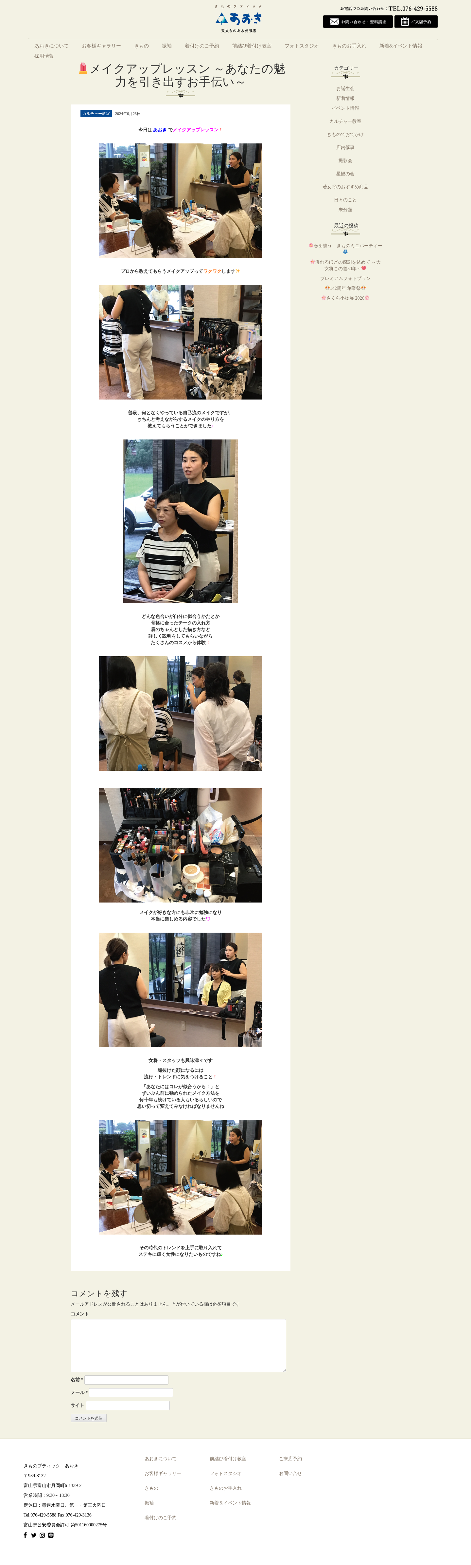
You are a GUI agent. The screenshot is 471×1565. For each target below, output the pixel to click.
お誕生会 (345, 88)
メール (79, 1392)
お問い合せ (290, 1473)
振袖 (167, 45)
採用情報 (44, 56)
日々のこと (345, 199)
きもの (141, 45)
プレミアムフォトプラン (345, 278)
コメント (80, 1314)
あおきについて (51, 45)
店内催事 (345, 147)
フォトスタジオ (302, 45)
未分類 (345, 209)
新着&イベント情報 (400, 45)
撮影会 (345, 160)
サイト (77, 1405)
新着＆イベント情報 (230, 1503)
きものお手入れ (349, 45)
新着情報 (345, 98)
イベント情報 (345, 108)
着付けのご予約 (202, 45)
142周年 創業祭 (345, 288)
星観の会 (345, 173)
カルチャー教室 (345, 121)
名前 (77, 1379)
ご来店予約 (290, 1459)
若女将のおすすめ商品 (345, 186)
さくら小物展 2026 (345, 298)
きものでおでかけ (345, 134)
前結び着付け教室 (251, 45)
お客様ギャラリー (101, 45)
